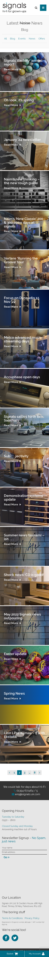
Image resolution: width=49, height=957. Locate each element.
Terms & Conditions (12, 918)
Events (22, 38)
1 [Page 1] (15, 772)
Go (6, 857)
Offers (41, 38)
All (5, 38)
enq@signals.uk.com (27, 794)
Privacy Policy (32, 918)
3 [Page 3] (25, 772)
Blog (12, 38)
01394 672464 (24, 790)
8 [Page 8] (35, 772)
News (32, 38)
